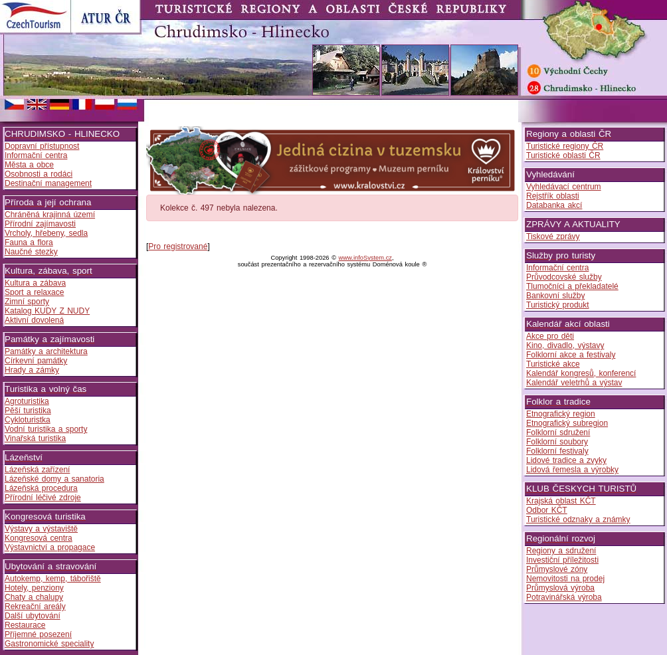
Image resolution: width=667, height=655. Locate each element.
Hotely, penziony (34, 588)
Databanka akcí (554, 205)
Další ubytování (32, 615)
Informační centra (36, 155)
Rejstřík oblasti (552, 196)
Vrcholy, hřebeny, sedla (46, 233)
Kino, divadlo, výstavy (565, 345)
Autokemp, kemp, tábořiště (53, 578)
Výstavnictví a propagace (50, 547)
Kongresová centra (38, 538)
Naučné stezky (31, 251)
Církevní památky (36, 360)
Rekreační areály (35, 606)
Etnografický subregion (567, 423)
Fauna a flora (29, 242)
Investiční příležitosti (562, 560)
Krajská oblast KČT (561, 501)
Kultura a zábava (35, 283)
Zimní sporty (27, 301)
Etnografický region (560, 414)
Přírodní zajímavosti (40, 224)
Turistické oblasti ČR (563, 155)
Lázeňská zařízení (37, 469)
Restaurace (25, 625)
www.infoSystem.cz (365, 257)
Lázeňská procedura (41, 488)
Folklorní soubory (557, 441)
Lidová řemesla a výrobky (572, 469)
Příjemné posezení (38, 634)
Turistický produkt (557, 305)
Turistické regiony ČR (564, 146)
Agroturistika (27, 401)
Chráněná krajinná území (50, 214)
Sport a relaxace (34, 292)
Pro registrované (177, 246)
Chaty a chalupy (34, 597)
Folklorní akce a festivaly (570, 354)
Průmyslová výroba (560, 588)
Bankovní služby (555, 295)
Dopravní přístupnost (42, 146)
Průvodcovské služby (564, 277)
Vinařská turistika (35, 438)
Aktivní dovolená (34, 320)
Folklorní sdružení (558, 432)
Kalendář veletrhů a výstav (574, 382)
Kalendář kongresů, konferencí (581, 373)
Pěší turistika (28, 410)
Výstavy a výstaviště (41, 528)
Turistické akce (553, 364)
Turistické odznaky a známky (578, 519)
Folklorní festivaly (557, 451)
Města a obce (29, 164)
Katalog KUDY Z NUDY (47, 311)
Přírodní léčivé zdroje (43, 497)
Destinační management (48, 183)
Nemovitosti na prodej (565, 578)
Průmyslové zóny (556, 569)
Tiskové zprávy (553, 236)
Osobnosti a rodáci (38, 174)
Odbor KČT (546, 510)
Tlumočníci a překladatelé (572, 286)
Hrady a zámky (32, 370)
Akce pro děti (550, 336)
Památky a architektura (46, 351)
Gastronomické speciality (49, 643)
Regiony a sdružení (561, 550)
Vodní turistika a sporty (46, 429)
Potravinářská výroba (564, 597)
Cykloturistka (27, 419)
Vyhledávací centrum (563, 186)
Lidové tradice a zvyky (566, 460)
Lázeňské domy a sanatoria (54, 479)
